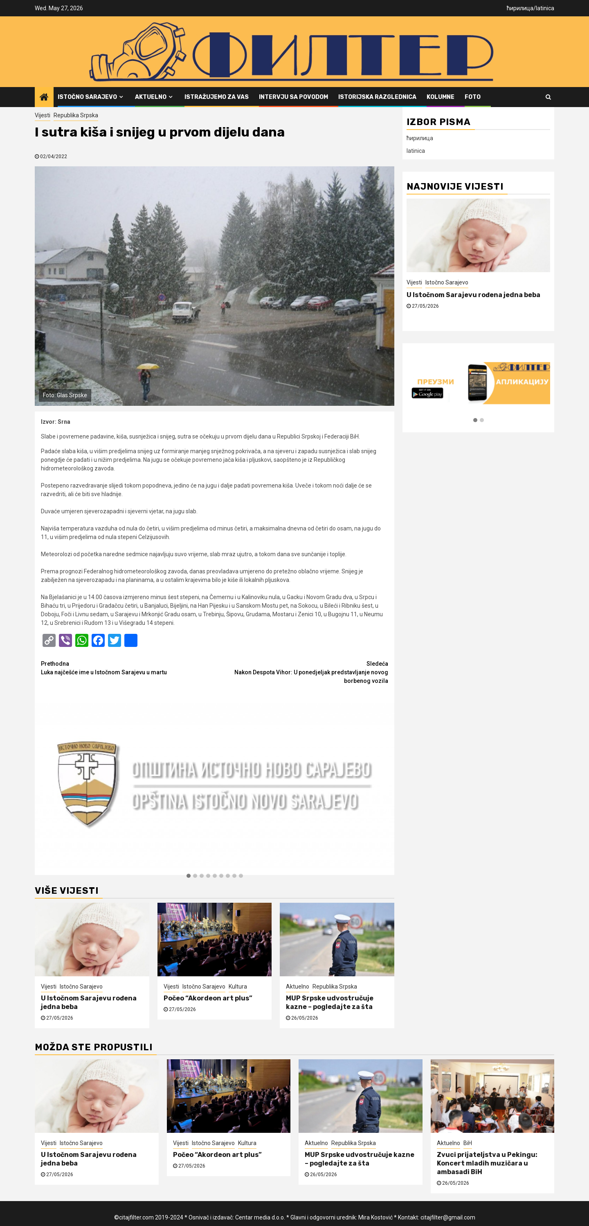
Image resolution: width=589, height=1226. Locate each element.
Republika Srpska (76, 115)
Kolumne (440, 97)
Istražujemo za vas (216, 97)
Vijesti (42, 115)
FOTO (473, 97)
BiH (467, 1143)
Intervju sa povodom (293, 97)
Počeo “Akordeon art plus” (208, 998)
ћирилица (520, 8)
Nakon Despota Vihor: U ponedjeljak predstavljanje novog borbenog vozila (302, 672)
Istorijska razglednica (377, 97)
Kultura (238, 986)
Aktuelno (150, 97)
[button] (188, 876)
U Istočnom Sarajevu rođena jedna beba (473, 295)
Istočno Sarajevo (87, 97)
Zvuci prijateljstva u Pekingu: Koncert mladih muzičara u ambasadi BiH (487, 1163)
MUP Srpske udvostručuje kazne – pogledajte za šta (329, 1002)
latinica (545, 8)
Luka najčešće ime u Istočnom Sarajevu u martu (128, 668)
